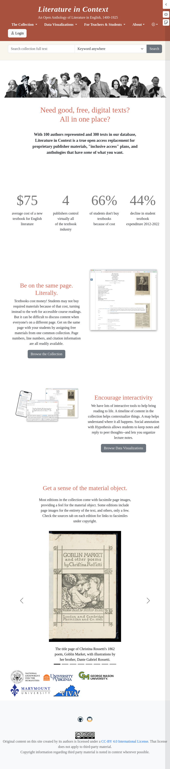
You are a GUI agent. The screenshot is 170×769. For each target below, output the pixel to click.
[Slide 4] (81, 664)
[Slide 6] (97, 664)
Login (17, 33)
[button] (154, 24)
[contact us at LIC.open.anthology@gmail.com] (90, 718)
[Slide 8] (113, 664)
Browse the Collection (46, 354)
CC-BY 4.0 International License (124, 741)
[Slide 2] (65, 664)
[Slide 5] (89, 664)
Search (154, 49)
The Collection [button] (23, 24)
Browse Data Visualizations (123, 448)
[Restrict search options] (111, 49)
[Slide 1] (57, 664)
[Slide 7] (105, 664)
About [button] (137, 24)
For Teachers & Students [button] (103, 24)
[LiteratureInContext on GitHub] (81, 718)
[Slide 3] (73, 664)
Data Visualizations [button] (59, 24)
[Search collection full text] (41, 49)
